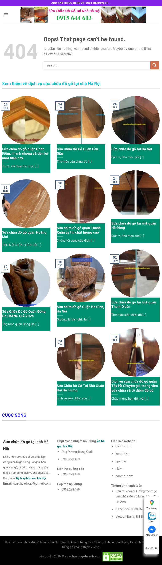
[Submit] (154, 65)
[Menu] (5, 14)
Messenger (152, 531)
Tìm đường (151, 504)
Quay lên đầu (151, 544)
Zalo (152, 517)
